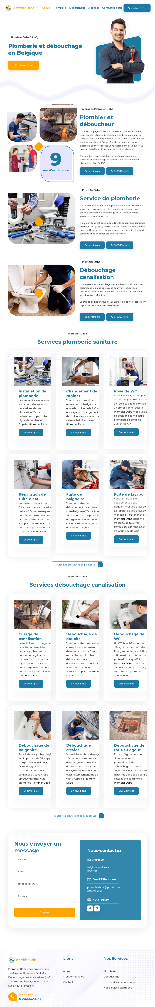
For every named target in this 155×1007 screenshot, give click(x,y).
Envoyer (45, 912)
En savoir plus (23, 65)
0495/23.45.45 (137, 7)
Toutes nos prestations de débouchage (79, 815)
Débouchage (77, 7)
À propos (94, 7)
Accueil (46, 7)
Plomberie (60, 7)
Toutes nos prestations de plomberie (79, 564)
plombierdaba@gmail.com (103, 887)
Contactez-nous (112, 7)
